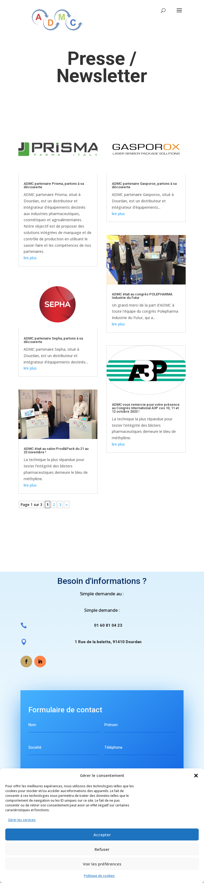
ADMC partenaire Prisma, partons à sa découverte (54, 185)
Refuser (102, 849)
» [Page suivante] (67, 504)
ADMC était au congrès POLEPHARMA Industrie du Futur (142, 296)
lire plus (30, 257)
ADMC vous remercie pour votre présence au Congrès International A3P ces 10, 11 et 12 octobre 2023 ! (146, 408)
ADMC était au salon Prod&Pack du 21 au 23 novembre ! (56, 450)
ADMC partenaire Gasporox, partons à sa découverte (144, 185)
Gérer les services (22, 820)
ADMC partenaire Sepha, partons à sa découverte (53, 340)
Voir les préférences (102, 864)
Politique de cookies (99, 875)
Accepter (102, 834)
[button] (196, 775)
